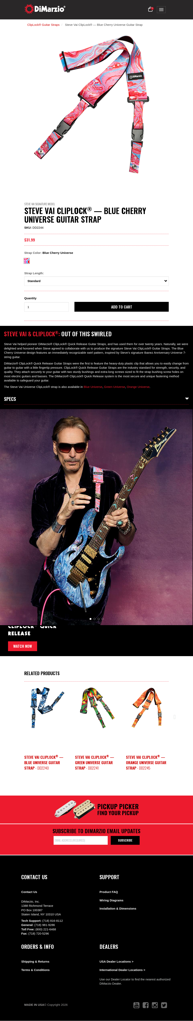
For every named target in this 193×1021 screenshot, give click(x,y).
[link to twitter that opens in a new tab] (164, 1005)
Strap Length (33, 273)
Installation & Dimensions (118, 908)
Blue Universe (93, 386)
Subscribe (125, 840)
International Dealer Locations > (122, 970)
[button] (150, 9)
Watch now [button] (22, 646)
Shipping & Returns (35, 961)
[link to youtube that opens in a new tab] (136, 1005)
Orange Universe (138, 386)
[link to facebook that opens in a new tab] (146, 1005)
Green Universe (114, 386)
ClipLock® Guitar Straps (43, 24)
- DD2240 (43, 762)
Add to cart (121, 306)
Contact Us (29, 892)
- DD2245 (146, 762)
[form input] (46, 307)
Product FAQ (109, 892)
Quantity (30, 298)
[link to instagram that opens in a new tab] (155, 1005)
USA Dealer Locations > (116, 961)
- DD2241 (94, 762)
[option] (45, 708)
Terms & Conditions (35, 970)
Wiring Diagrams (111, 900)
